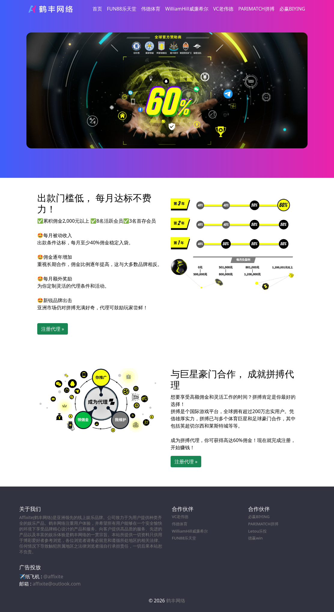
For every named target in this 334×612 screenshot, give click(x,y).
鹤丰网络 (175, 600)
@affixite (53, 576)
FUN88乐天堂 (121, 8)
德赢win (255, 538)
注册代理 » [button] (52, 329)
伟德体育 (150, 8)
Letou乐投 (257, 531)
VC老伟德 (223, 8)
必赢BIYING (292, 8)
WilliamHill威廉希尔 (186, 8)
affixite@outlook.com (57, 583)
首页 (97, 8)
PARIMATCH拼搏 (256, 8)
